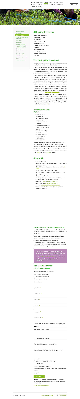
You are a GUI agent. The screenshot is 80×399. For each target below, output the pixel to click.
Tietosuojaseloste (45, 395)
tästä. (48, 103)
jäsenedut (48, 152)
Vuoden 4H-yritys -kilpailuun (50, 181)
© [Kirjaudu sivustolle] (13, 395)
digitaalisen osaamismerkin (51, 183)
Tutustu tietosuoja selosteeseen (41, 385)
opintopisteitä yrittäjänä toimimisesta (50, 185)
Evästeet (51, 395)
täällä (38, 152)
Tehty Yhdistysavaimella (63, 395)
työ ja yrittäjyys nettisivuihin (52, 92)
